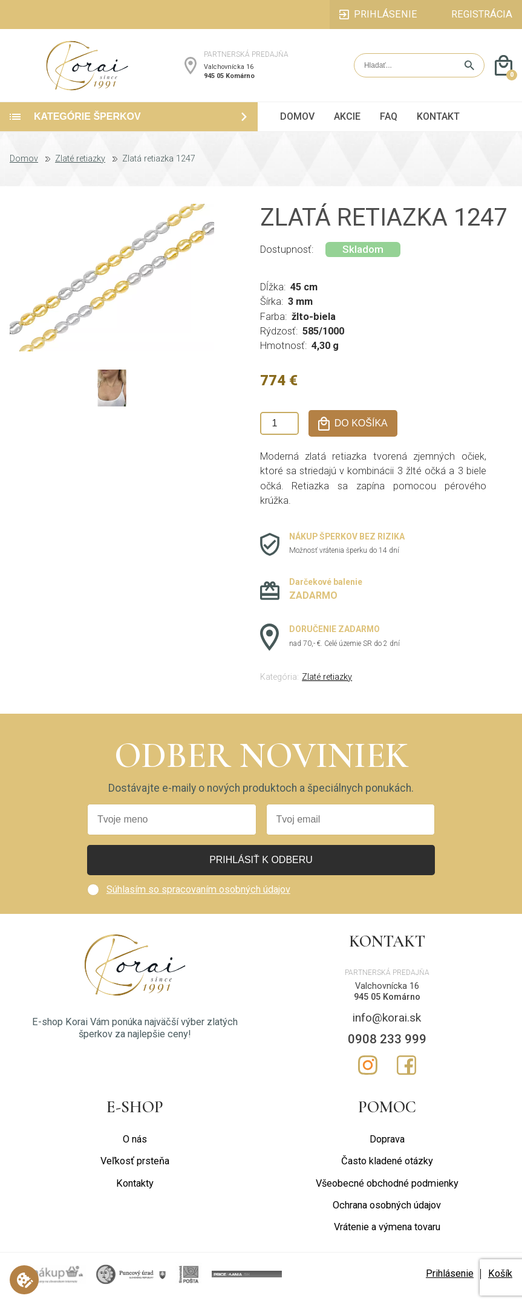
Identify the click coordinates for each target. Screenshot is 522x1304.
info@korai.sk (387, 1025)
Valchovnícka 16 (228, 71)
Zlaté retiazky (80, 167)
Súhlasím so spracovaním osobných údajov (198, 897)
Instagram (367, 1073)
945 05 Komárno (229, 80)
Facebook (406, 1073)
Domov (24, 167)
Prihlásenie (450, 1282)
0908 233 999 (387, 1047)
